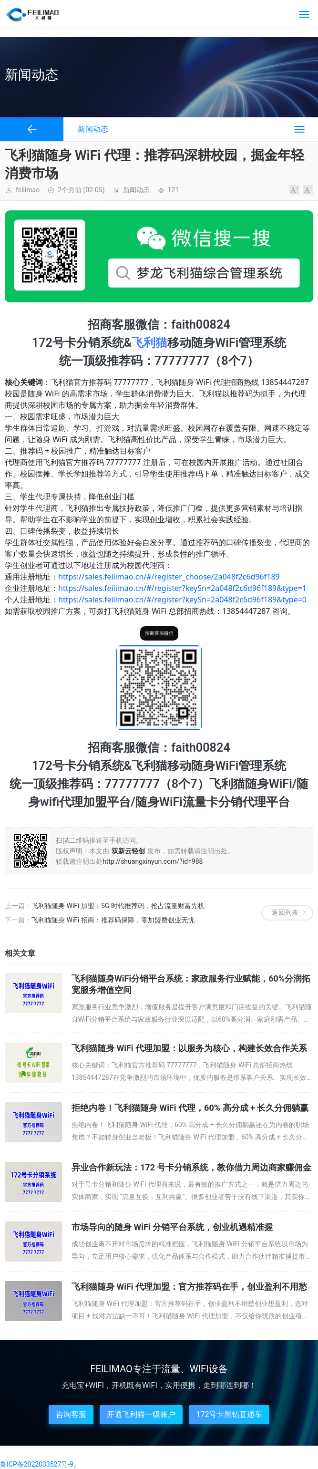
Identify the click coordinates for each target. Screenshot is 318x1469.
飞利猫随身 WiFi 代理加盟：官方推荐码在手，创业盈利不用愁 (189, 1287)
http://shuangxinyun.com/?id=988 (153, 861)
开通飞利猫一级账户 (141, 1414)
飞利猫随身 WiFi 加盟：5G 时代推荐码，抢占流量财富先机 (118, 906)
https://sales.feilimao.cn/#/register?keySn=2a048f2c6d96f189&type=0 (182, 599)
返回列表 (285, 912)
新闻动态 (136, 190)
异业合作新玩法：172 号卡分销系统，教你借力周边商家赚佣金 (191, 1167)
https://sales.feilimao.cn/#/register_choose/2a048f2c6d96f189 (169, 576)
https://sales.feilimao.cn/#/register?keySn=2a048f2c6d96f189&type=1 (182, 588)
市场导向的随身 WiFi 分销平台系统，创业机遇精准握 (172, 1227)
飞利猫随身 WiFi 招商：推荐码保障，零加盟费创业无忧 (113, 920)
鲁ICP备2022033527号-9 (36, 1464)
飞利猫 (149, 343)
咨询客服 (71, 1414)
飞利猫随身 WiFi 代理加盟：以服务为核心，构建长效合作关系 (189, 1048)
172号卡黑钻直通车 (229, 1414)
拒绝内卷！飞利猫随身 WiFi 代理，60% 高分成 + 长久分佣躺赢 (190, 1108)
